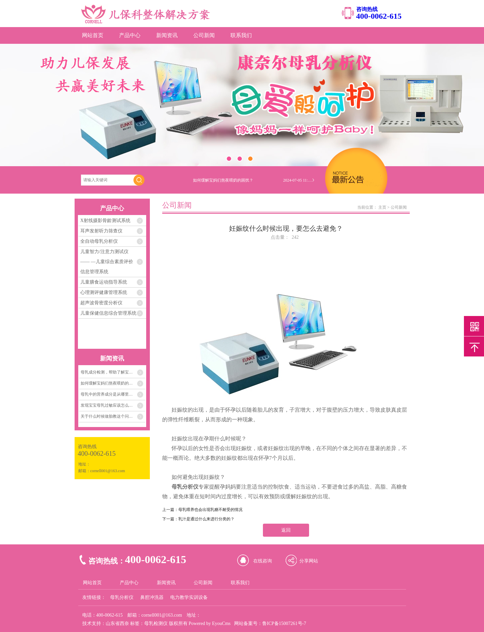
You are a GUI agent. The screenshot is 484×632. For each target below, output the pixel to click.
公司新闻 (204, 35)
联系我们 (241, 35)
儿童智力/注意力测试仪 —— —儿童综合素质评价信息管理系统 (106, 261)
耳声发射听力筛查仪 (101, 230)
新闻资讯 (167, 35)
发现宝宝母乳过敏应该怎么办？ (109, 405)
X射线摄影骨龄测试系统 (105, 220)
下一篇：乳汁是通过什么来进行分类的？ (198, 519)
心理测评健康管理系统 (103, 292)
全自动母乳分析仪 (99, 241)
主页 (382, 207)
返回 (286, 530)
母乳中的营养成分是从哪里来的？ (111, 394)
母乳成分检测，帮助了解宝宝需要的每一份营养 (113, 372)
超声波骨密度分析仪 (101, 302)
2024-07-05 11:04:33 (298, 180)
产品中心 (129, 35)
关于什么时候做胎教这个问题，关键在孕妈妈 (113, 416)
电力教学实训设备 (189, 597)
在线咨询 (262, 560)
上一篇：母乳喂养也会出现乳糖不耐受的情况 (202, 509)
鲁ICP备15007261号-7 (284, 623)
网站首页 (92, 35)
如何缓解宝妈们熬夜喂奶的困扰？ (111, 383)
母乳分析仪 (121, 597)
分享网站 (308, 560)
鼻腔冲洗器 (152, 597)
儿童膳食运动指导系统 (103, 282)
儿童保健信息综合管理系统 (108, 313)
